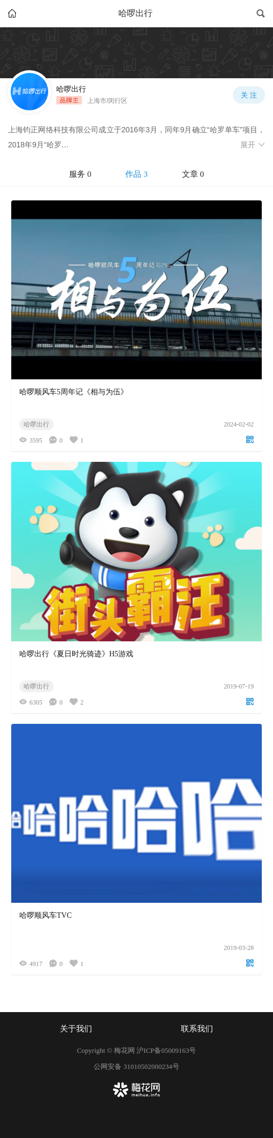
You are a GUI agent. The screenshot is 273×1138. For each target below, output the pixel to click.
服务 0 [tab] (80, 174)
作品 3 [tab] (136, 174)
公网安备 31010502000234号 (136, 1066)
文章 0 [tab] (193, 174)
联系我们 (197, 1028)
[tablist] (136, 174)
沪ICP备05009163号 (166, 1050)
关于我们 (76, 1028)
